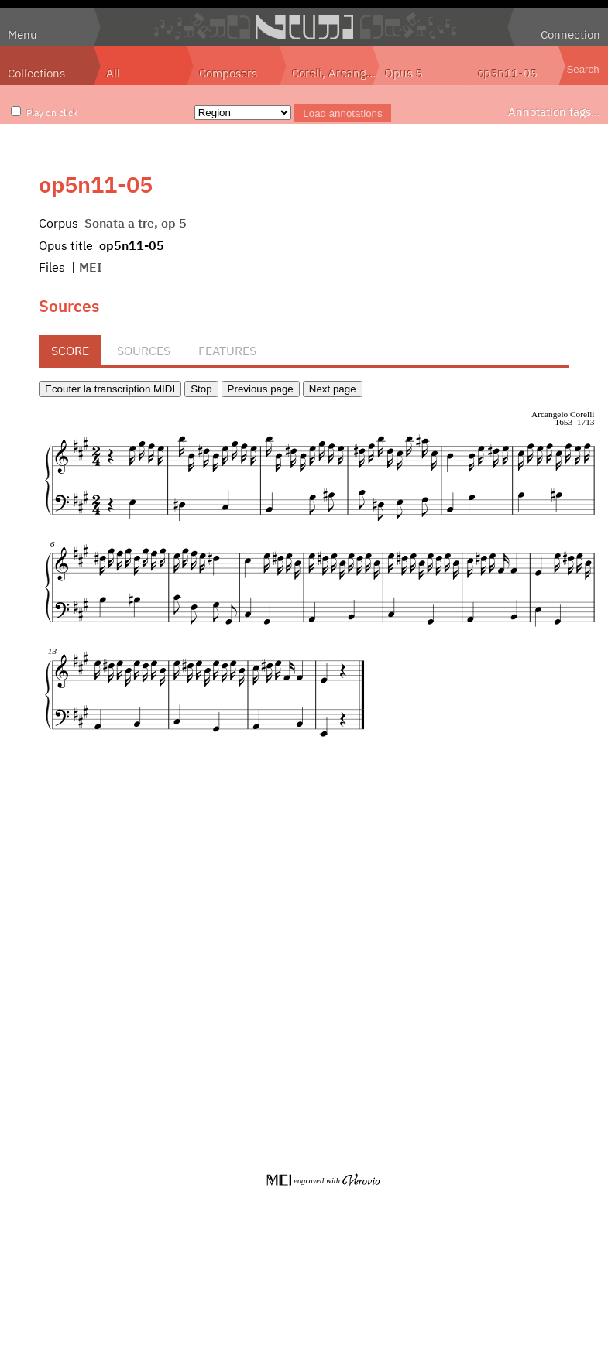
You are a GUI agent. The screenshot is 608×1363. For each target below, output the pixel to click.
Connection (570, 34)
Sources (143, 350)
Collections (36, 72)
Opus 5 (404, 72)
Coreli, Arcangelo (336, 72)
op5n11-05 (508, 72)
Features (227, 350)
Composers (228, 72)
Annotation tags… (554, 111)
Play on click (51, 112)
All (113, 72)
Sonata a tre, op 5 (135, 223)
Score (70, 350)
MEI (90, 267)
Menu (22, 34)
